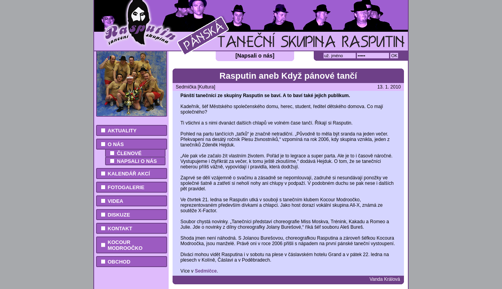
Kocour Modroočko (125, 245)
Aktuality (122, 131)
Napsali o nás (137, 161)
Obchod (119, 262)
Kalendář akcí (129, 174)
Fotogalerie (126, 187)
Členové (129, 153)
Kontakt (120, 228)
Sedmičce (206, 271)
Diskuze (119, 215)
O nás (116, 144)
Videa (116, 201)
